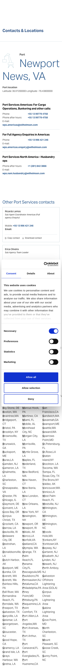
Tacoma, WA (50, 468)
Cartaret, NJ (50, 552)
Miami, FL (28, 420)
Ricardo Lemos (13, 211)
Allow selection (31, 387)
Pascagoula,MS (31, 572)
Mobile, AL (28, 424)
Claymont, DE (10, 504)
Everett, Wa (9, 580)
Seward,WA (49, 432)
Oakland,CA (29, 544)
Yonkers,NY (49, 540)
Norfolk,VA (28, 540)
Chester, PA (9, 496)
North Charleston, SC (49, 632)
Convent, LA (10, 508)
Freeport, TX (10, 608)
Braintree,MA (10, 416)
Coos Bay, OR (10, 512)
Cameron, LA (10, 468)
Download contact (33, 238)
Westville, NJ (50, 504)
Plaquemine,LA (31, 604)
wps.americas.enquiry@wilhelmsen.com (24, 147)
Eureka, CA (9, 572)
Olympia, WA (30, 548)
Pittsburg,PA (30, 600)
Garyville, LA (10, 616)
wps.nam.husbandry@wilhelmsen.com (23, 173)
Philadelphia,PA (31, 588)
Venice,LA (48, 492)
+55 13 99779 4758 (38, 113)
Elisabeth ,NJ (50, 556)
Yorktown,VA (50, 544)
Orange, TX (29, 552)
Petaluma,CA (30, 584)
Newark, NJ (49, 564)
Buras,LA (8, 460)
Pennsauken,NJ (31, 580)
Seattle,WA (49, 428)
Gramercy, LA (10, 648)
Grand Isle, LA (11, 652)
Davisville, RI (10, 532)
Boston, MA (9, 412)
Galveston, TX (11, 612)
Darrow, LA (9, 528)
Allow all (31, 377)
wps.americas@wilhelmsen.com (20, 124)
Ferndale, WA (10, 604)
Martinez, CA (30, 416)
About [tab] (50, 273)
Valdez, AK (48, 484)
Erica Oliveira (12, 249)
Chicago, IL (9, 500)
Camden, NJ (10, 464)
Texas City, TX (51, 476)
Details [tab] (31, 273)
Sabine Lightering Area (48, 612)
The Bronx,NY (50, 480)
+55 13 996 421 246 (38, 139)
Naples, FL (28, 460)
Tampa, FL (48, 472)
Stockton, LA (50, 464)
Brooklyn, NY (10, 432)
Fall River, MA (10, 592)
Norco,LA (28, 536)
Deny (31, 399)
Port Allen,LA (30, 616)
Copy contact (13, 238)
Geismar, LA (9, 620)
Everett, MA (9, 576)
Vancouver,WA (51, 488)
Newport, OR (30, 524)
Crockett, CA (10, 524)
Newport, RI (29, 528)
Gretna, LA (9, 664)
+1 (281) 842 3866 (37, 166)
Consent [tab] (11, 273)
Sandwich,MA (50, 416)
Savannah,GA (50, 420)
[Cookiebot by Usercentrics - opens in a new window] (44, 264)
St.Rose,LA (49, 452)
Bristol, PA (8, 428)
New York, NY (30, 512)
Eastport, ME (10, 568)
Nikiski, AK (28, 532)
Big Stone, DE (10, 408)
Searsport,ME (50, 424)
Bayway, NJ (49, 548)
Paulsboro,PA (30, 576)
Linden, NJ (48, 560)
